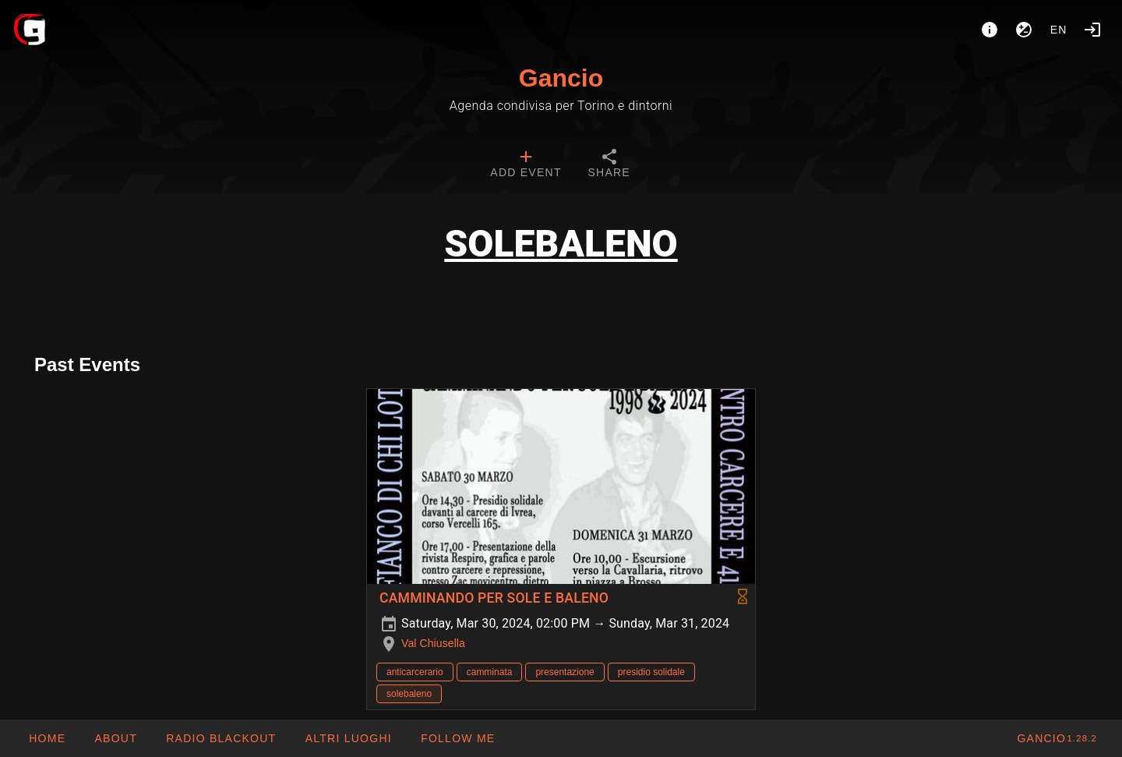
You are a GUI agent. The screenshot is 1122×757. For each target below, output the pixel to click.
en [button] (1058, 29)
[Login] (1092, 29)
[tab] (525, 165)
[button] (347, 738)
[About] (989, 29)
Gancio (561, 78)
